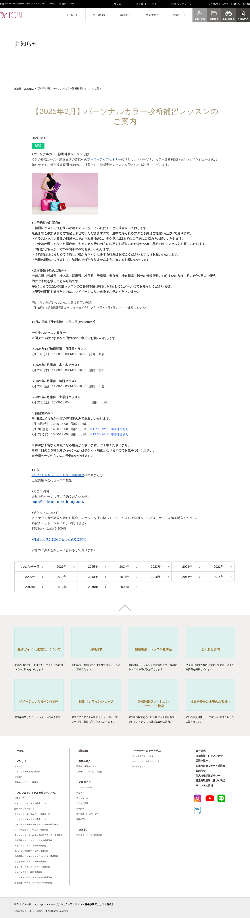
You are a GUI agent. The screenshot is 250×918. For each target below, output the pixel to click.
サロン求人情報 (204, 785)
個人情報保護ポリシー (208, 775)
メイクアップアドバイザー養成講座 (30, 846)
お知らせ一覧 (30, 566)
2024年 (124, 566)
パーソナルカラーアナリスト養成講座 (58, 475)
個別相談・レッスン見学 (87, 814)
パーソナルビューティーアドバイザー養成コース (36, 824)
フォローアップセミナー (104, 159)
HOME (17, 88)
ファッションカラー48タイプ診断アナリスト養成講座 (38, 835)
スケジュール (82, 798)
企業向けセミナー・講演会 (26, 782)
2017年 (124, 576)
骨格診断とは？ (139, 766)
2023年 (156, 566)
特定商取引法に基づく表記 (210, 780)
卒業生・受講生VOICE (86, 766)
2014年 (219, 576)
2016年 (156, 576)
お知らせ (29, 88)
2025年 (93, 566)
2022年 (187, 566)
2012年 (62, 587)
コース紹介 (99, 15)
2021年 (219, 566)
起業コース (19, 798)
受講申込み (81, 819)
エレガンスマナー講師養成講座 (28, 872)
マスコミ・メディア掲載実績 (27, 772)
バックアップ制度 (84, 787)
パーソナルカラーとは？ (143, 756)
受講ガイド (179, 15)
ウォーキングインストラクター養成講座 (32, 867)
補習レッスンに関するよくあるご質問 (59, 539)
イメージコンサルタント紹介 (89, 772)
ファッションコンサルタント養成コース (32, 814)
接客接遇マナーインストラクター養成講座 (33, 883)
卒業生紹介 (152, 15)
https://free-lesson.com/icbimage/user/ (58, 502)
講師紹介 (125, 15)
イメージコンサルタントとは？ (146, 761)
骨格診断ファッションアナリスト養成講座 (33, 840)
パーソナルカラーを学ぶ (147, 750)
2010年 (93, 587)
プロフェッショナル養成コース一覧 (36, 792)
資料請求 (80, 809)
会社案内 (18, 777)
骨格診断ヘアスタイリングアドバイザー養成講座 (36, 856)
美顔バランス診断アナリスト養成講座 (31, 851)
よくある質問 (82, 803)
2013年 (30, 587)
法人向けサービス (146, 4)
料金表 (118, 4)
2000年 (124, 587)
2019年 (62, 576)
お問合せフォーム (181, 4)
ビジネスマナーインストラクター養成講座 (33, 877)
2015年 (187, 576)
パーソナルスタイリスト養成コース (30, 819)
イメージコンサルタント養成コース (30, 803)
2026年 (62, 566)
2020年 (30, 576)
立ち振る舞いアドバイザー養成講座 (30, 861)
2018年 (93, 576)
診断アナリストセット (24, 809)
